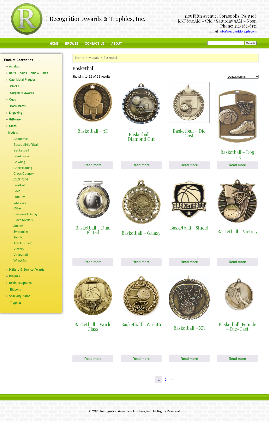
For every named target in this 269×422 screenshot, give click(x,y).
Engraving (15, 113)
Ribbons (15, 289)
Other (17, 208)
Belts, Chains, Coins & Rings (28, 73)
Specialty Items (19, 296)
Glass (13, 126)
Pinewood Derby (25, 214)
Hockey (19, 196)
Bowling (19, 162)
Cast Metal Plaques (22, 80)
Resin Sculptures (20, 283)
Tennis (18, 237)
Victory (18, 248)
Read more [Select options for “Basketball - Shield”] (189, 262)
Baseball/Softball (25, 144)
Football (19, 185)
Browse (71, 43)
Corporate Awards (22, 93)
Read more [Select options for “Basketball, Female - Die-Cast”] (237, 359)
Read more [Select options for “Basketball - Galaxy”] (141, 262)
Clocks (14, 86)
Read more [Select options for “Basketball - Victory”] (237, 262)
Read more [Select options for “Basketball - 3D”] (93, 165)
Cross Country (23, 173)
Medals (13, 133)
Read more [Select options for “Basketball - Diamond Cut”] (141, 165)
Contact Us (94, 43)
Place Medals (23, 219)
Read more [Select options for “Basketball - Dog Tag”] (237, 165)
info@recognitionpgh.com (238, 31)
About (116, 43)
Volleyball (20, 254)
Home (54, 43)
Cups (12, 99)
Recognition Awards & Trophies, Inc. (97, 19)
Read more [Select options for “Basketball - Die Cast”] (189, 165)
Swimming (20, 231)
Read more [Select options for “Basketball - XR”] (189, 359)
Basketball (21, 150)
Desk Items (18, 106)
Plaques (14, 276)
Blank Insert (22, 156)
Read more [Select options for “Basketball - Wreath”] (141, 359)
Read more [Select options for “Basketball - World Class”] (93, 359)
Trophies (16, 303)
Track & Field (22, 243)
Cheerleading (22, 167)
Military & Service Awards (26, 270)
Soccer (18, 225)
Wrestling (20, 260)
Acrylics (14, 66)
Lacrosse (19, 202)
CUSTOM (20, 179)
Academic (20, 138)
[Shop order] (243, 77)
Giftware (15, 119)
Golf (16, 190)
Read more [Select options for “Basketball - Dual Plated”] (93, 262)
